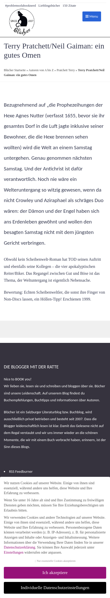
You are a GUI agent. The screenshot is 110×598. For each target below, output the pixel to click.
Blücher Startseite (15, 70)
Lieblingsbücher (49, 5)
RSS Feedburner (20, 471)
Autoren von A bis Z (41, 70)
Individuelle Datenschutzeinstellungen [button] (55, 587)
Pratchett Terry (66, 70)
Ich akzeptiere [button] (55, 572)
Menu (91, 16)
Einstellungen (13, 552)
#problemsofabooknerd (20, 5)
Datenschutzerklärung (19, 547)
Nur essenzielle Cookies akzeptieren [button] (56, 560)
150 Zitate (69, 5)
